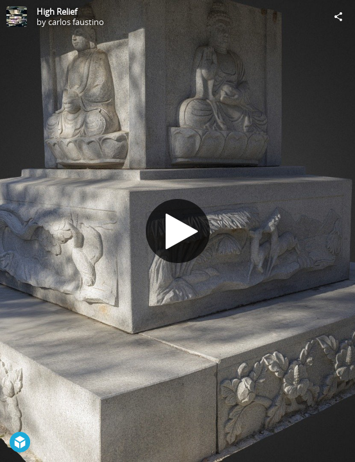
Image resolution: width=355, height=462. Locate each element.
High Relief (57, 11)
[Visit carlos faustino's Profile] (16, 16)
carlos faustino (76, 22)
